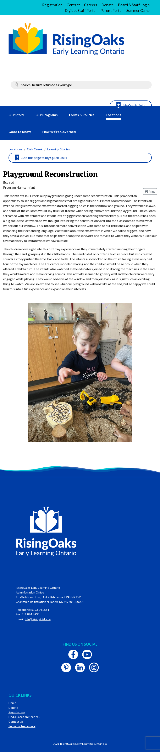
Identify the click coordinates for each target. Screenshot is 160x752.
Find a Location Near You (24, 717)
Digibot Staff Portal (80, 10)
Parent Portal (111, 10)
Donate (107, 4)
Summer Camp (138, 10)
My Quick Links (134, 105)
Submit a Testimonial (22, 726)
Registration (52, 4)
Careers (90, 4)
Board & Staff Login (134, 4)
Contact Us (16, 721)
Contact (73, 4)
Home (12, 703)
